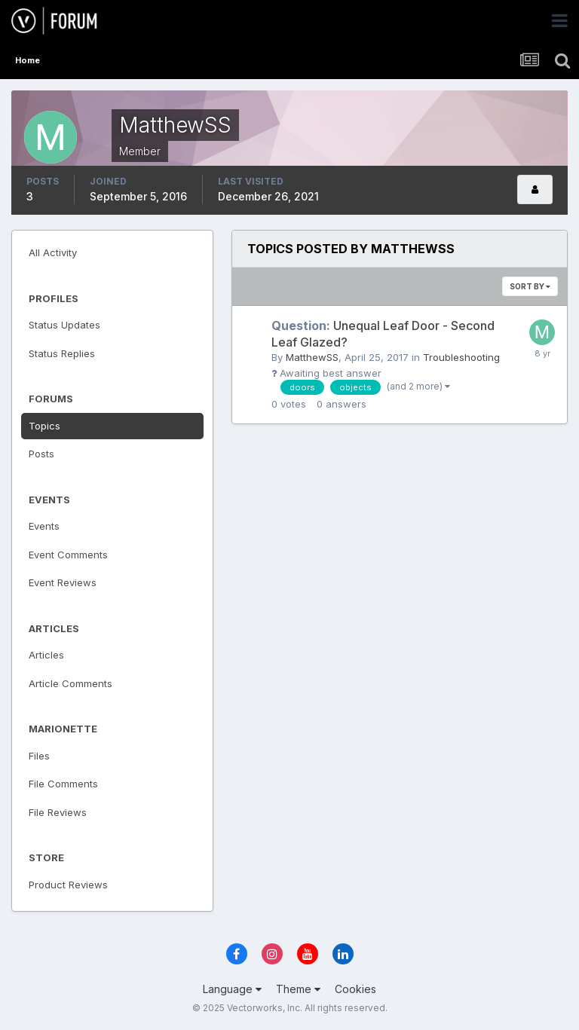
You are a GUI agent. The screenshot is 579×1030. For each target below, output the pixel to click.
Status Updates (64, 325)
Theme (298, 989)
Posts (41, 454)
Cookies (355, 989)
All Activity (53, 252)
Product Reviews (68, 885)
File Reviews (58, 812)
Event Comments (68, 555)
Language (232, 989)
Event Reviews (62, 582)
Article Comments (70, 683)
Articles (46, 655)
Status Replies (62, 353)
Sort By (530, 286)
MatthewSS (312, 357)
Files (39, 756)
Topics (44, 426)
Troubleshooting (461, 357)
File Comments (63, 784)
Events (44, 526)
